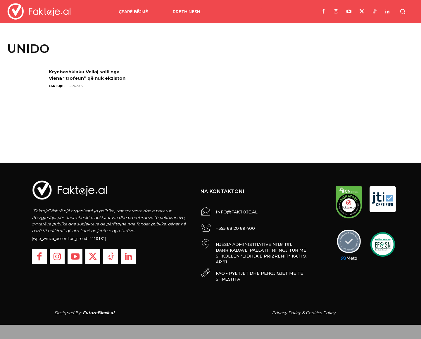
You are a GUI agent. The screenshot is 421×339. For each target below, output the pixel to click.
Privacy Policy (286, 312)
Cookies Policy (321, 312)
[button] (402, 11)
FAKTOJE (56, 86)
